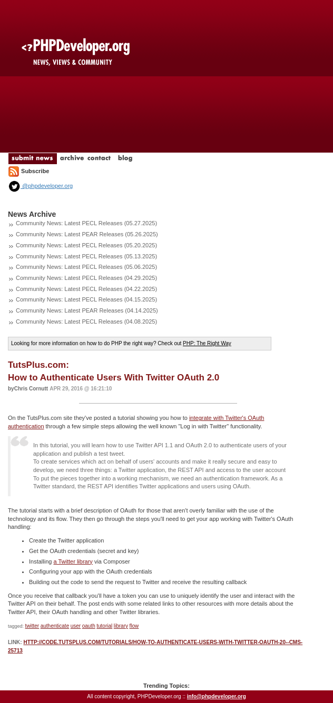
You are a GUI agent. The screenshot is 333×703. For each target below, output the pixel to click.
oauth (88, 626)
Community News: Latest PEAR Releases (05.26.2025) (87, 234)
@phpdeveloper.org (40, 186)
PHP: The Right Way (207, 343)
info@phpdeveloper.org (216, 696)
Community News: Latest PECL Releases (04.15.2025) (86, 299)
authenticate (55, 626)
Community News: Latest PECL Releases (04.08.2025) (86, 321)
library (121, 626)
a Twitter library (72, 561)
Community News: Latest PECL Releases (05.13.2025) (86, 256)
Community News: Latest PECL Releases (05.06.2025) (86, 267)
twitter (32, 626)
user (76, 626)
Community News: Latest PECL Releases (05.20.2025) (86, 245)
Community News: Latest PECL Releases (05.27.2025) (86, 223)
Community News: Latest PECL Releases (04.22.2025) (86, 289)
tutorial (104, 626)
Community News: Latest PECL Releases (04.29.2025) (86, 278)
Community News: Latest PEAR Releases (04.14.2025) (87, 310)
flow (134, 626)
